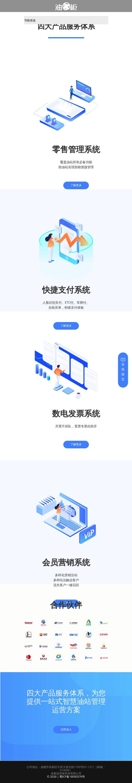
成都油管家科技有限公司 (66, 773)
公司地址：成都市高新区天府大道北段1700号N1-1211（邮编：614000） (66, 768)
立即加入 (66, 729)
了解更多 (76, 185)
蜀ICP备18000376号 (72, 776)
